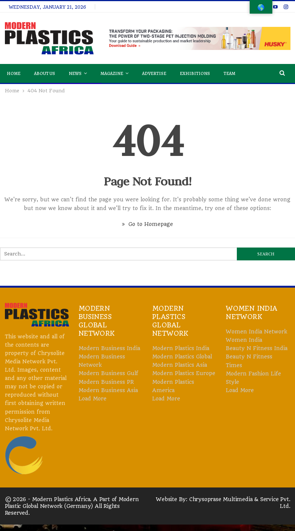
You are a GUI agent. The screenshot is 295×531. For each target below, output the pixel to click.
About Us (44, 73)
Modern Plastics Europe (183, 373)
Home (13, 73)
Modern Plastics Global (182, 356)
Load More (93, 399)
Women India (244, 340)
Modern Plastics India (180, 348)
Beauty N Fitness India (256, 348)
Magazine (111, 73)
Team (229, 73)
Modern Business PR (106, 382)
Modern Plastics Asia (179, 365)
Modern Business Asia (108, 390)
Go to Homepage (147, 224)
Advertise (154, 73)
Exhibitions (195, 73)
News (75, 73)
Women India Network (256, 332)
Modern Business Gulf (108, 373)
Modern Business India (109, 348)
